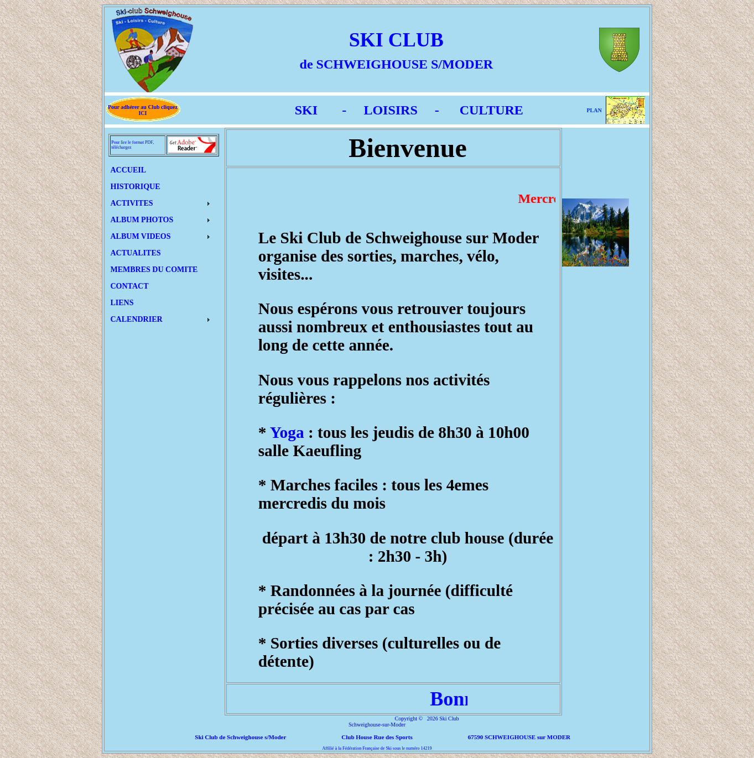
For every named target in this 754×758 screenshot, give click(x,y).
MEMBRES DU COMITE (154, 269)
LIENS (122, 303)
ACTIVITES (132, 203)
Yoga (287, 432)
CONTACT (130, 286)
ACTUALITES (136, 253)
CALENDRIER (137, 319)
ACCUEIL (129, 170)
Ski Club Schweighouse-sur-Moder (404, 721)
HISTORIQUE (135, 186)
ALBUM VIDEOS (141, 236)
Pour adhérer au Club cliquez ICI (143, 110)
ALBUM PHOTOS (142, 220)
